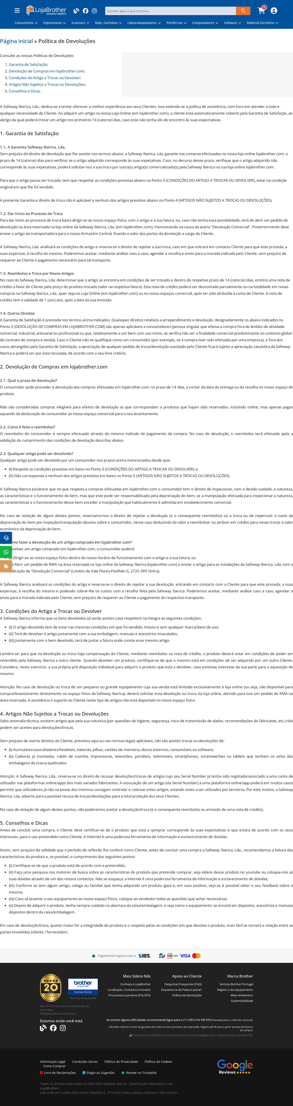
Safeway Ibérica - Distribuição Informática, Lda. (138, 1084)
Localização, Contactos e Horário (128, 990)
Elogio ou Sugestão (99, 1073)
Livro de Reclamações (58, 1073)
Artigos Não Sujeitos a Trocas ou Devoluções (47, 84)
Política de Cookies (158, 1061)
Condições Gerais (85, 1061)
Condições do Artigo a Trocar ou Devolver (44, 77)
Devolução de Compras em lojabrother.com (46, 71)
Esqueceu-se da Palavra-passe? (181, 990)
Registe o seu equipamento (235, 990)
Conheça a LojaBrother (135, 984)
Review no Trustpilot (138, 1073)
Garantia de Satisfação (28, 64)
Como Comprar (54, 1066)
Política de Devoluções (187, 995)
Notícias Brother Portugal (236, 984)
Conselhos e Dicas (24, 91)
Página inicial (16, 41)
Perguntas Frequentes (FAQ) (183, 984)
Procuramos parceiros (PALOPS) (129, 995)
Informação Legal (52, 1061)
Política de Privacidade (121, 1061)
